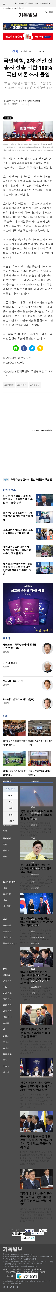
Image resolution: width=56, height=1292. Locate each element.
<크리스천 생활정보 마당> (42, 430)
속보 (6, 479)
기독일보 (36, 385)
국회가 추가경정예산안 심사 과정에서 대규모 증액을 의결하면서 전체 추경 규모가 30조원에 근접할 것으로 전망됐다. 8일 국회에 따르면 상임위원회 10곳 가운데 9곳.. (36, 882)
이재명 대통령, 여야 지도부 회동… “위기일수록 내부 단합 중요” (35, 1033)
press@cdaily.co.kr (31, 100)
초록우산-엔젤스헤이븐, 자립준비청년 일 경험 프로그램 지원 (18, 516)
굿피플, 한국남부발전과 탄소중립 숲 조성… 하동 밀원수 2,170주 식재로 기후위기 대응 (17, 568)
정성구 (6, 666)
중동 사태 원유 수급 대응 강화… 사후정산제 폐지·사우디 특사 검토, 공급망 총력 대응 (36, 1142)
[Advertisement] (28, 455)
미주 (36, 3)
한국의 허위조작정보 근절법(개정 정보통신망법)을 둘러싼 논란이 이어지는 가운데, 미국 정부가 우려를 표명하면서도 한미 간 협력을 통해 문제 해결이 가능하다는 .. (36, 936)
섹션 (4, 3)
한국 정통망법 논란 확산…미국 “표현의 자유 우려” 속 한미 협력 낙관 (36, 922)
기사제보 (38, 1269)
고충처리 (43, 1271)
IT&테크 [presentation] (10, 821)
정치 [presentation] (10, 795)
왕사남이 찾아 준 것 (13, 681)
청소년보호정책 (29, 1271)
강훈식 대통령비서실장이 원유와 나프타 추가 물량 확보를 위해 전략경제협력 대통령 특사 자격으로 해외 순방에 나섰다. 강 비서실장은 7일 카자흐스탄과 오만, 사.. (36, 1100)
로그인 (50, 3)
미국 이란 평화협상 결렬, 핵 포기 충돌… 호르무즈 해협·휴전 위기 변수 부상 (18, 499)
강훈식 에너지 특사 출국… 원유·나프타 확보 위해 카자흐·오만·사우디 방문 (36, 1086)
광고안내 (17, 1269)
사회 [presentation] (10, 808)
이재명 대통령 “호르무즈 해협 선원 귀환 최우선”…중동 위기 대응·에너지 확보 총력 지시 (35, 977)
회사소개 (6, 1269)
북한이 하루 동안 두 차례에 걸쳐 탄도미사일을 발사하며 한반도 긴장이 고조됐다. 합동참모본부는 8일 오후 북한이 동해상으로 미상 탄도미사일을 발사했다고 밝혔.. (36, 829)
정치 (15, 51)
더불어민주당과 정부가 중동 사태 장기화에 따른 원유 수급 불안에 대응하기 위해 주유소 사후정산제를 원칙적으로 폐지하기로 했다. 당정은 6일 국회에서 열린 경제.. (36, 1158)
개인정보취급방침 (13, 1271)
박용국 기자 (16, 100)
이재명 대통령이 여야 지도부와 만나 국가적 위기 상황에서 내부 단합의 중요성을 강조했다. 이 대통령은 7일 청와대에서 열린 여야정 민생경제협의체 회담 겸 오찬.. (36, 1047)
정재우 (6, 684)
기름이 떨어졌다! (11, 663)
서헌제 (6, 703)
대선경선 (23, 385)
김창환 (6, 651)
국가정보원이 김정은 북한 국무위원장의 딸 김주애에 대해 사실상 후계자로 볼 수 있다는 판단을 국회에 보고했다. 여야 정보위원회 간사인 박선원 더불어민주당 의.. (36, 1215)
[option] (15, 734)
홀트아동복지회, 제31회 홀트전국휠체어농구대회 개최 (18, 531)
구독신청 (43, 3)
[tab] (10, 795)
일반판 (30, 3)
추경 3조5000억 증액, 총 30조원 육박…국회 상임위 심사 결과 (36, 868)
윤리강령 (9, 1276)
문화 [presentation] (10, 814)
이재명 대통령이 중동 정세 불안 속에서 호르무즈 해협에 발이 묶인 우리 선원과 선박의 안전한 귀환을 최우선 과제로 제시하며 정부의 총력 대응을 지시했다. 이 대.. (36, 993)
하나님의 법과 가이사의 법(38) (18, 699)
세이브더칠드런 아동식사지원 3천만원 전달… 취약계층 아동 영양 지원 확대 (17, 550)
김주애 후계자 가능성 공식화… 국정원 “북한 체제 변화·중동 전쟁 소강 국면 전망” (36, 1199)
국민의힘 (10, 385)
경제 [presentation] (10, 801)
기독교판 (20, 3)
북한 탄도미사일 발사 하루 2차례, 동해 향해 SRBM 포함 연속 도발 (36, 814)
